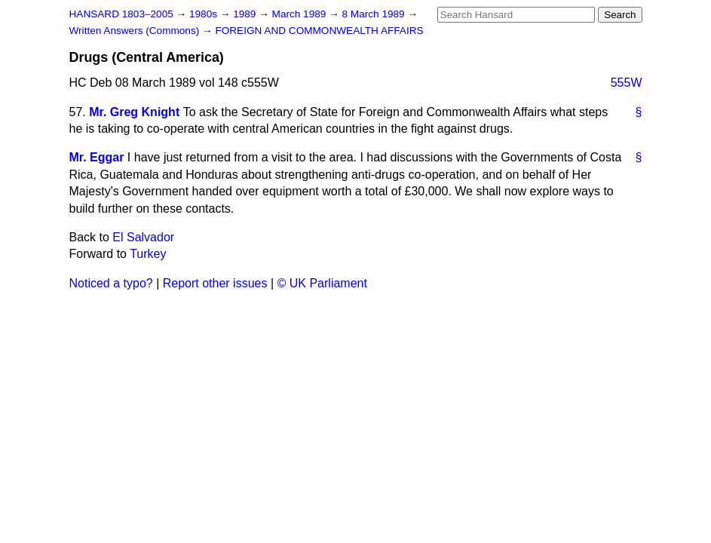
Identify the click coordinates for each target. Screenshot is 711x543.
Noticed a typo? (111, 283)
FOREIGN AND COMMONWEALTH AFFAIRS (319, 30)
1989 (246, 14)
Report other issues (215, 283)
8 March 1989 (375, 14)
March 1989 (300, 14)
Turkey (148, 253)
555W (626, 82)
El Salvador (143, 237)
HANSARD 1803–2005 (121, 14)
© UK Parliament (322, 283)
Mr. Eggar (96, 157)
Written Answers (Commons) (136, 30)
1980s (204, 14)
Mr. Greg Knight (134, 112)
